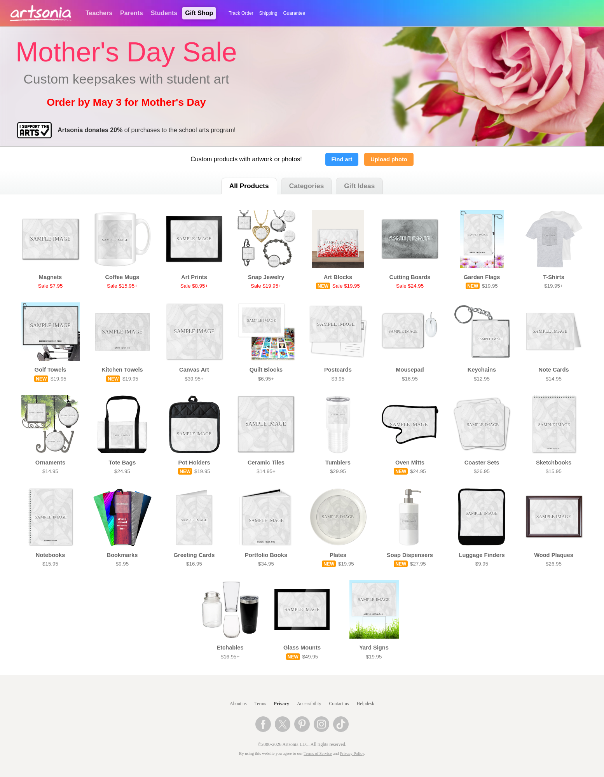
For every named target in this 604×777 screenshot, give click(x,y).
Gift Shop (199, 13)
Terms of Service (318, 753)
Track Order (241, 13)
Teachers (99, 13)
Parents (131, 13)
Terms (260, 703)
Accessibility (309, 703)
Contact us (339, 703)
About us (238, 703)
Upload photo (388, 159)
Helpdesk (365, 703)
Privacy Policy (352, 753)
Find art (342, 159)
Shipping (268, 13)
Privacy (281, 703)
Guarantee (294, 13)
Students (164, 13)
